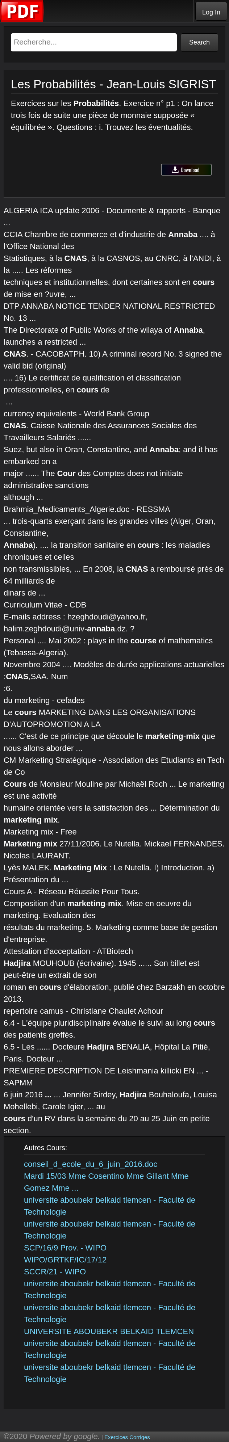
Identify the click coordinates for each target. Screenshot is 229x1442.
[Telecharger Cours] (22, 20)
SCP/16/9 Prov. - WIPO (65, 1247)
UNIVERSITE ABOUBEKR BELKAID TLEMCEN (109, 1331)
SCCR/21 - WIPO (55, 1271)
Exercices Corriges (127, 1437)
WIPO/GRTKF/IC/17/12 (65, 1259)
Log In (211, 12)
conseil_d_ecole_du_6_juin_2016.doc (90, 1164)
